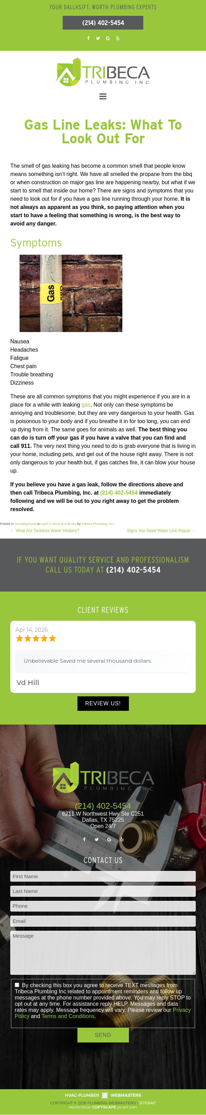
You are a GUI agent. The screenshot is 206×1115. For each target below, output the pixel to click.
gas (85, 405)
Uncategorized (25, 524)
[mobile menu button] (103, 96)
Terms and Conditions (68, 1016)
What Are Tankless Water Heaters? (44, 530)
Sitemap (147, 1103)
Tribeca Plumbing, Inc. (98, 524)
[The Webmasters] (103, 1097)
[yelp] (117, 38)
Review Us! (103, 703)
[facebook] (88, 38)
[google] (108, 38)
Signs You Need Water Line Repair (161, 530)
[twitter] (98, 38)
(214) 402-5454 (103, 23)
